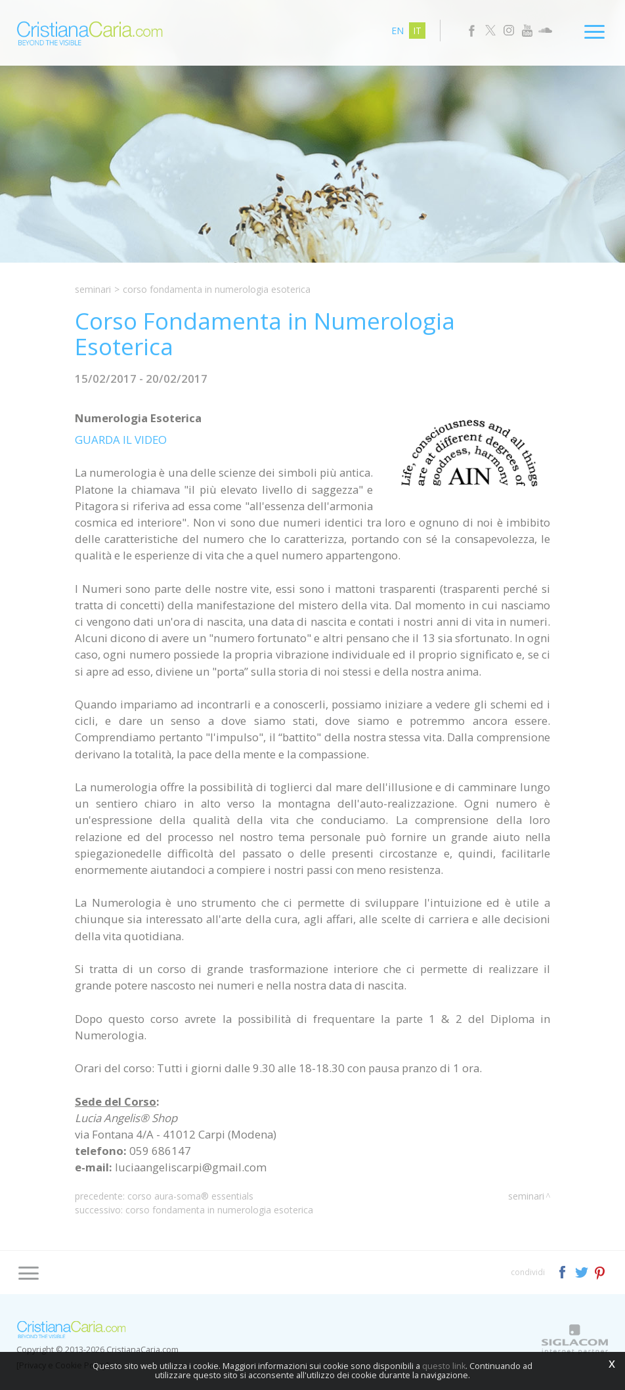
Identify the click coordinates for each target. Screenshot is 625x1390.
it (417, 30)
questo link (443, 1366)
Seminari (93, 289)
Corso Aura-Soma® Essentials (190, 1196)
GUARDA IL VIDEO (121, 439)
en (397, 30)
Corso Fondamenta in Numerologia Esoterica (219, 1210)
